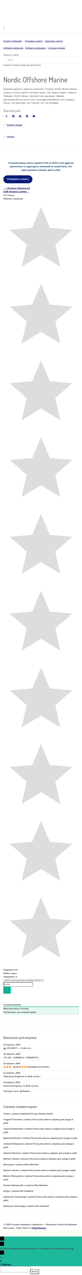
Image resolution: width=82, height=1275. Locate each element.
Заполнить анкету (54, 41)
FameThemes (39, 1228)
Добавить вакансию (13, 48)
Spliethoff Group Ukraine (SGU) (36, 1113)
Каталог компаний (12, 41)
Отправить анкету (34, 41)
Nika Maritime (41, 1185)
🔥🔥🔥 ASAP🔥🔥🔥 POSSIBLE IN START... (27, 1067)
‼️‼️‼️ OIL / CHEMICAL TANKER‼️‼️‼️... (21, 1057)
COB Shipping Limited (16, 191)
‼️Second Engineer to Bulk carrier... (21, 1086)
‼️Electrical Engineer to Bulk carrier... (22, 1076)
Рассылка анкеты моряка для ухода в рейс (54, 1138)
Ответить (6, 1264)
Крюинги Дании (14, 125)
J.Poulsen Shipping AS (16, 188)
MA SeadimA (26, 1191)
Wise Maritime (31, 1164)
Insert (38, 1272)
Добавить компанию (35, 48)
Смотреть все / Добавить (17, 1091)
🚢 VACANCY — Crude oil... (17, 1048)
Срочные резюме (56, 48)
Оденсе (10, 136)
